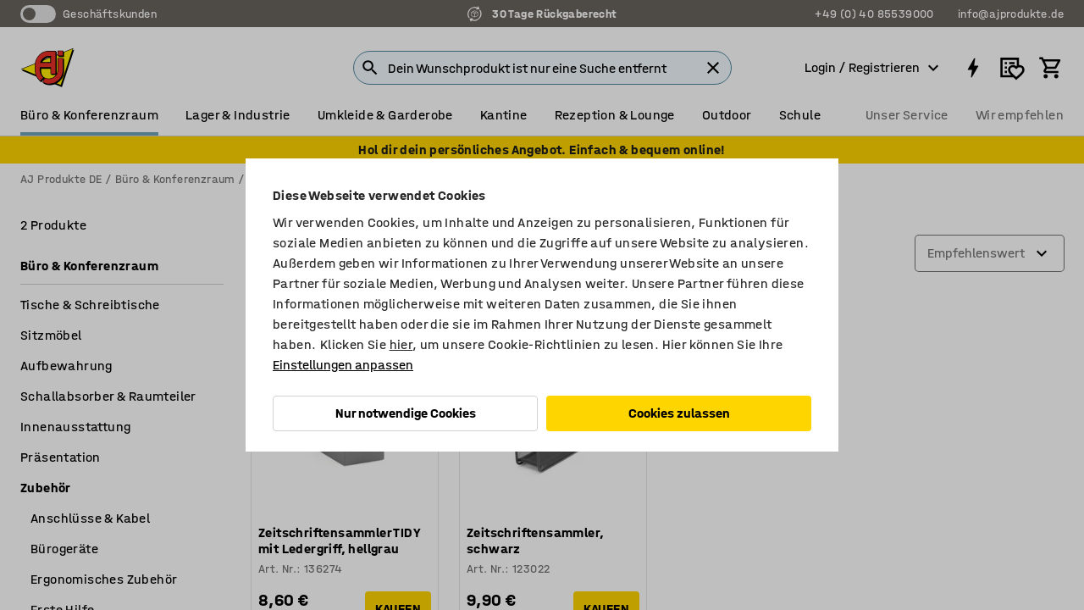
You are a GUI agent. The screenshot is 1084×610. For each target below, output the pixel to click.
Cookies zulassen (679, 413)
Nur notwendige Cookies (405, 413)
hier (401, 344)
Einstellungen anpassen (343, 365)
